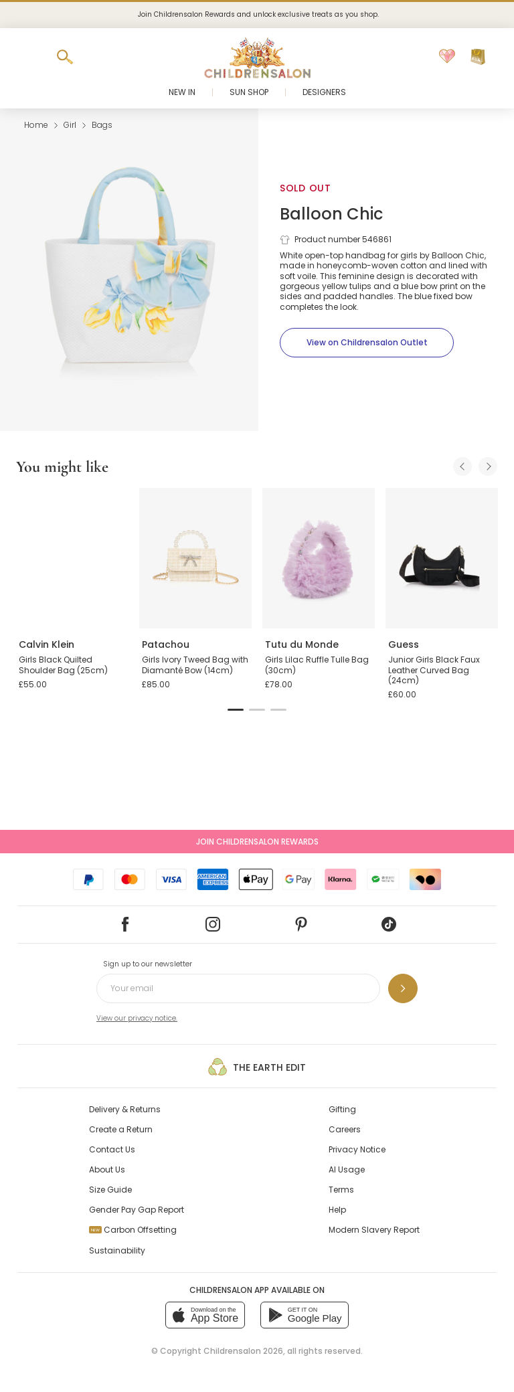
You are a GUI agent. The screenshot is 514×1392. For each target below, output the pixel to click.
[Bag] (478, 57)
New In (182, 92)
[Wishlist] (447, 57)
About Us (107, 1169)
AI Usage (347, 1169)
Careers (345, 1129)
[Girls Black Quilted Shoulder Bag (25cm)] (72, 558)
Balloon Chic (331, 214)
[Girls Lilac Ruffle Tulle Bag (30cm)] (318, 558)
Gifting (342, 1109)
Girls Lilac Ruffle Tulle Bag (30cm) (317, 665)
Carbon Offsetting (133, 1229)
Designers (324, 92)
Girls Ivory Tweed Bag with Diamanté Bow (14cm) (195, 665)
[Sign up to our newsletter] (403, 988)
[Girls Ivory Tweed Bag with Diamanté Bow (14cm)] (195, 558)
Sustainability (117, 1250)
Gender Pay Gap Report (136, 1209)
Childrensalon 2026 (243, 1351)
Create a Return (121, 1129)
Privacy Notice (357, 1149)
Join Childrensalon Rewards (257, 841)
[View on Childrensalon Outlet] (367, 342)
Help (337, 1209)
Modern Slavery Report (374, 1229)
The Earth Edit (256, 1067)
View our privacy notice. (136, 1018)
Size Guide (110, 1189)
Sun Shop (249, 92)
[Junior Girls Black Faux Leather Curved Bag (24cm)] (442, 558)
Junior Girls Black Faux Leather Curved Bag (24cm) (434, 670)
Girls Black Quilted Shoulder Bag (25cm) (63, 665)
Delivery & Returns (125, 1109)
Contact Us (112, 1149)
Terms (341, 1189)
